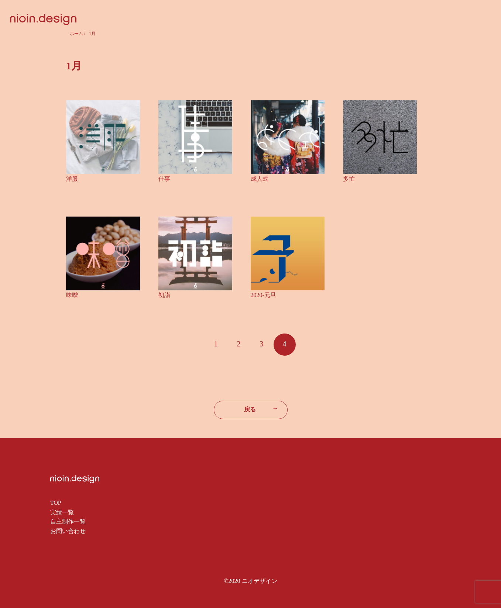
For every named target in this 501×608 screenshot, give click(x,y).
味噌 (72, 295)
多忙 (349, 179)
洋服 (72, 179)
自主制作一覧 (68, 521)
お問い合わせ (68, 531)
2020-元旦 (263, 295)
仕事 (164, 179)
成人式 (259, 179)
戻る (261, 408)
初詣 (164, 295)
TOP (55, 503)
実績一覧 (62, 512)
